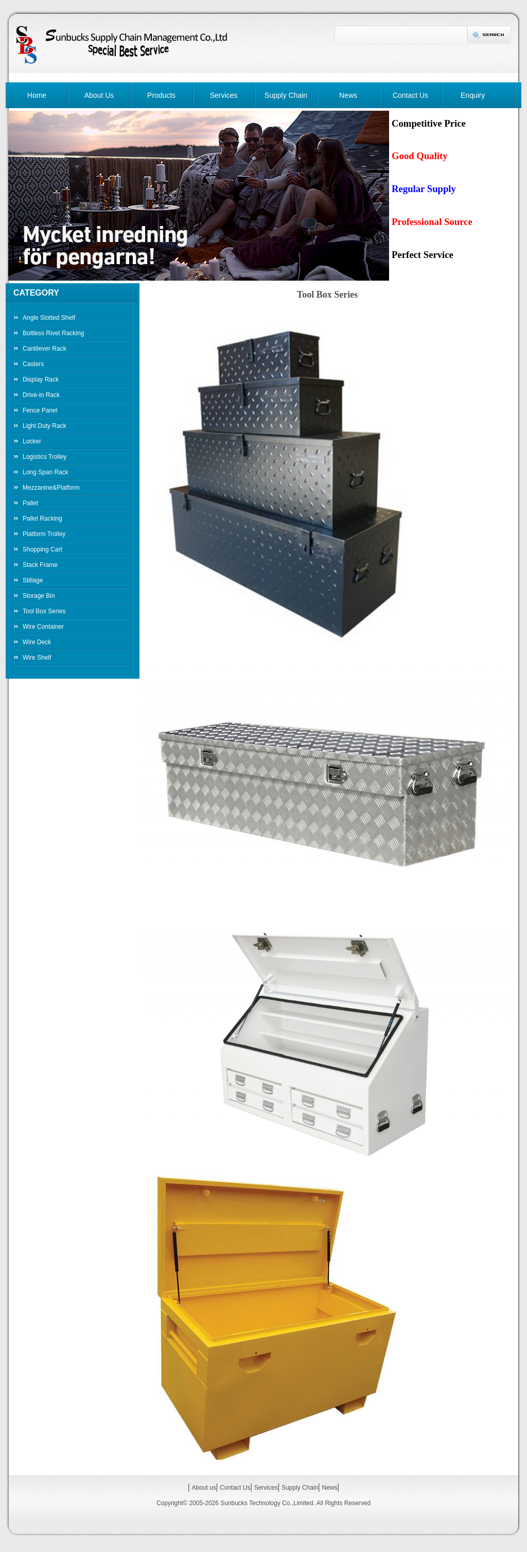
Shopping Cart (42, 549)
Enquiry (473, 95)
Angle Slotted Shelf (49, 317)
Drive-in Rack (41, 395)
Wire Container (43, 626)
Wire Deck (37, 642)
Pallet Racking (42, 518)
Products (161, 95)
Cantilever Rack (44, 348)
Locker (32, 441)
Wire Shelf (37, 657)
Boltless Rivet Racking (53, 333)
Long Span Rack (45, 472)
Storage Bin (39, 595)
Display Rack (41, 379)
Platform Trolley (44, 534)
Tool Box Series (44, 611)
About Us (99, 95)
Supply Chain (286, 95)
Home (36, 95)
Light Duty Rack (44, 425)
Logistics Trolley (44, 456)
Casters (33, 364)
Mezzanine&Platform (51, 487)
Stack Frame (40, 564)
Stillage (33, 580)
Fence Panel (40, 410)
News (348, 95)
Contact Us (410, 95)
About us (204, 1487)
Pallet (30, 503)
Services (224, 95)
